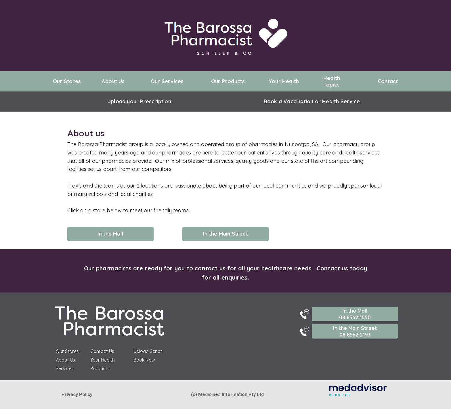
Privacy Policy (77, 394)
